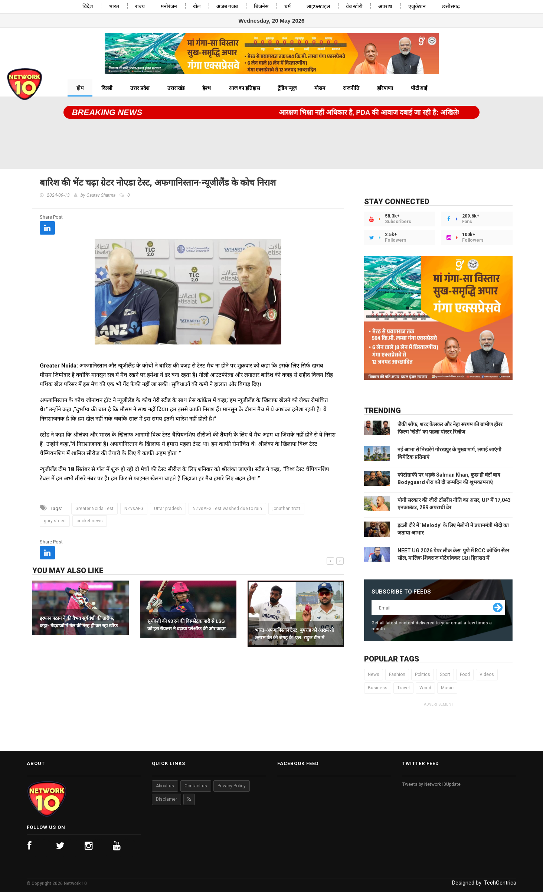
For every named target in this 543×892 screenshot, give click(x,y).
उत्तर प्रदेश (140, 88)
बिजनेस (261, 6)
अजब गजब (227, 6)
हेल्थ (206, 88)
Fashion (397, 674)
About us (165, 785)
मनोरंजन (169, 6)
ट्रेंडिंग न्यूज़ (287, 88)
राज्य (140, 6)
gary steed (55, 520)
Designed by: (484, 882)
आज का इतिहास (244, 88)
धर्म (287, 6)
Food (465, 674)
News (373, 674)
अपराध (385, 6)
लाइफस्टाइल (318, 6)
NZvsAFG (133, 508)
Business (377, 687)
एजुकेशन (417, 6)
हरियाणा (385, 88)
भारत (114, 6)
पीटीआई (419, 88)
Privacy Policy (231, 785)
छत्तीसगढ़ (451, 6)
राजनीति (351, 88)
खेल (196, 6)
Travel (403, 687)
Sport (445, 674)
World (425, 687)
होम (80, 88)
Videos (487, 674)
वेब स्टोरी (354, 6)
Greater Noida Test (94, 508)
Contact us (195, 785)
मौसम (319, 88)
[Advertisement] (271, 141)
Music (447, 687)
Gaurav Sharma (100, 195)
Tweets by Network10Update (431, 784)
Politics (422, 674)
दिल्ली (106, 88)
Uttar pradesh (168, 508)
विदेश (87, 6)
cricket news (89, 520)
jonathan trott (286, 508)
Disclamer (166, 799)
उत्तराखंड (175, 88)
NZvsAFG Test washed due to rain (227, 508)
